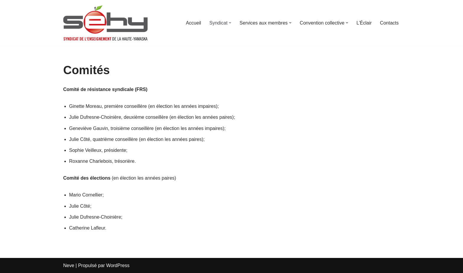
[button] (230, 23)
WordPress (118, 265)
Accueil (193, 22)
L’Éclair (364, 22)
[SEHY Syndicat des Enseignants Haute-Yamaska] (105, 22)
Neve (68, 265)
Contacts (389, 22)
